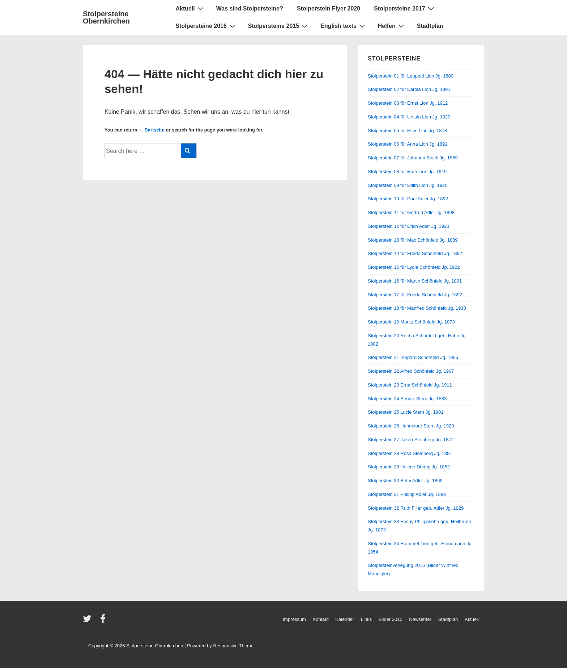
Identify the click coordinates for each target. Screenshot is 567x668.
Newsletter (420, 619)
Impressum (294, 619)
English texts (343, 26)
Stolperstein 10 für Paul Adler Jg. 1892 (408, 198)
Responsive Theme (233, 645)
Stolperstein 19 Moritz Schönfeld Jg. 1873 (411, 322)
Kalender (344, 619)
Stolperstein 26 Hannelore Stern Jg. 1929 (411, 426)
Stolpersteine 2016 (206, 26)
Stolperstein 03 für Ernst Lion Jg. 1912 (408, 103)
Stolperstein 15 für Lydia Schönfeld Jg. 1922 (414, 267)
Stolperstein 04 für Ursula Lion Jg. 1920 (409, 117)
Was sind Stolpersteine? (249, 8)
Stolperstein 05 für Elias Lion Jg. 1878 (407, 130)
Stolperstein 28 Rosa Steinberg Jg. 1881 (410, 453)
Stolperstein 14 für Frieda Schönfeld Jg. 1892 (415, 253)
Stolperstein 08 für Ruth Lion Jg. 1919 (407, 171)
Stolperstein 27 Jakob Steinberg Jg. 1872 (411, 439)
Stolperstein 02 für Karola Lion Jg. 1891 (409, 89)
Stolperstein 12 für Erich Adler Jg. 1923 (408, 226)
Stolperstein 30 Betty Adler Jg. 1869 (405, 480)
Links (366, 619)
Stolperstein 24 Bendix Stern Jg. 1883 (407, 398)
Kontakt (321, 619)
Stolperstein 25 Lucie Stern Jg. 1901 (406, 412)
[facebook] (103, 621)
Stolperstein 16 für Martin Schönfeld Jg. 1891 (415, 281)
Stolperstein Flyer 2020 (328, 8)
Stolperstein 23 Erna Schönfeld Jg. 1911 (410, 385)
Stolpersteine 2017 (404, 8)
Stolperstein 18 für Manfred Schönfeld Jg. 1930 (417, 308)
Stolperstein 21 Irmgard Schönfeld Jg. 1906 (413, 357)
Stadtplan (430, 26)
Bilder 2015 (390, 619)
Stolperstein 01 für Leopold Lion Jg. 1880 (410, 76)
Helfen (392, 26)
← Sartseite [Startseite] (151, 130)
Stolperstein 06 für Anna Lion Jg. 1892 (407, 144)
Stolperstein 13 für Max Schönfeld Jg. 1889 (413, 240)
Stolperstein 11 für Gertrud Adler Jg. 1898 (411, 212)
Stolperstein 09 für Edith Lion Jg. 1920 (407, 185)
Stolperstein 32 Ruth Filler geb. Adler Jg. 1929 (416, 508)
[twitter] (89, 621)
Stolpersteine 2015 (279, 26)
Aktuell (190, 8)
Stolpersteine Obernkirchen (106, 17)
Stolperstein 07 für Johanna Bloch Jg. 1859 (413, 157)
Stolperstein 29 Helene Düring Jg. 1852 (409, 466)
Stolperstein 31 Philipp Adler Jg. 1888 (407, 494)
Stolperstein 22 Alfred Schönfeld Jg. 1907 (411, 371)
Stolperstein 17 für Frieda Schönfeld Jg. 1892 (415, 294)
